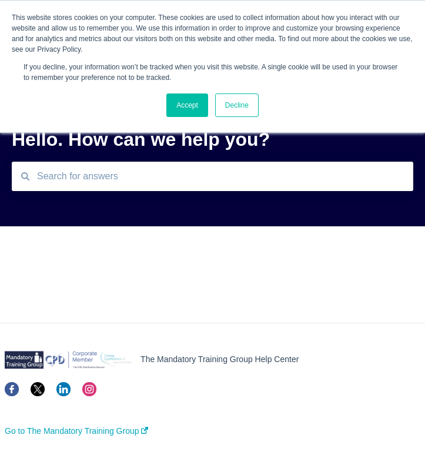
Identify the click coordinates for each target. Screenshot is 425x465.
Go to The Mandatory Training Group (76, 431)
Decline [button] (237, 105)
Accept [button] (187, 105)
